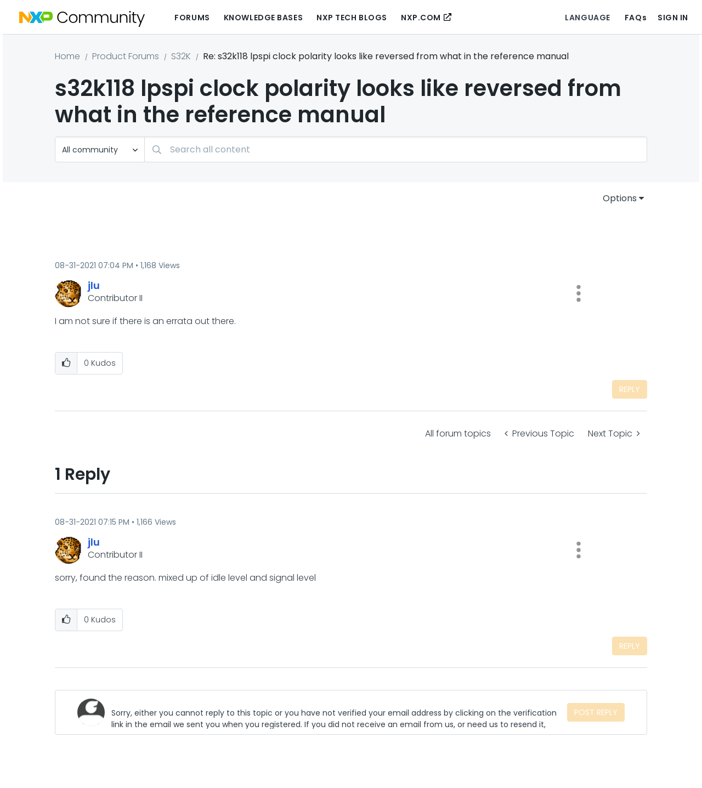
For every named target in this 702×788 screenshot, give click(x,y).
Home (67, 56)
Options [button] (620, 198)
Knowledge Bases (263, 17)
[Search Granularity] (99, 149)
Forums (192, 17)
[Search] (395, 149)
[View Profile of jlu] (94, 285)
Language (587, 17)
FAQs (636, 17)
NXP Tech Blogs (351, 17)
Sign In (673, 17)
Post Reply (596, 712)
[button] (578, 293)
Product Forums (125, 56)
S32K (181, 56)
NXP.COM (421, 17)
